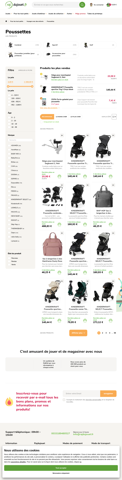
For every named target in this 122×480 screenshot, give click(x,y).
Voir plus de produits (50, 108)
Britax (13, 162)
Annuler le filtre (25, 70)
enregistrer (108, 393)
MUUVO (14, 212)
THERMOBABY (16, 229)
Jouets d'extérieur (39, 14)
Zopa (13, 233)
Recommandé (47, 117)
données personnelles (93, 400)
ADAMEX (15, 145)
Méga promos (80, 14)
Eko (12, 187)
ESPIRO (14, 179)
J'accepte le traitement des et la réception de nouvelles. (90, 401)
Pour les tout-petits (22, 14)
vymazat (14, 241)
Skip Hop (14, 224)
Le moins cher (61, 117)
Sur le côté (106, 117)
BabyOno (14, 158)
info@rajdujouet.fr (83, 434)
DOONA (14, 175)
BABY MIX (15, 154)
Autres (70, 14)
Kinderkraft (15, 204)
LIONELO (15, 208)
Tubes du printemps (94, 14)
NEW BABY (16, 216)
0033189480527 (60, 433)
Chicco (13, 170)
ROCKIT (14, 220)
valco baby (15, 237)
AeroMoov (14, 150)
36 (115, 333)
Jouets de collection (56, 14)
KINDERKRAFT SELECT (20, 199)
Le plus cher (76, 117)
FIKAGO (14, 195)
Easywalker (15, 183)
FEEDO (13, 191)
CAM (13, 166)
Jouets (8, 14)
